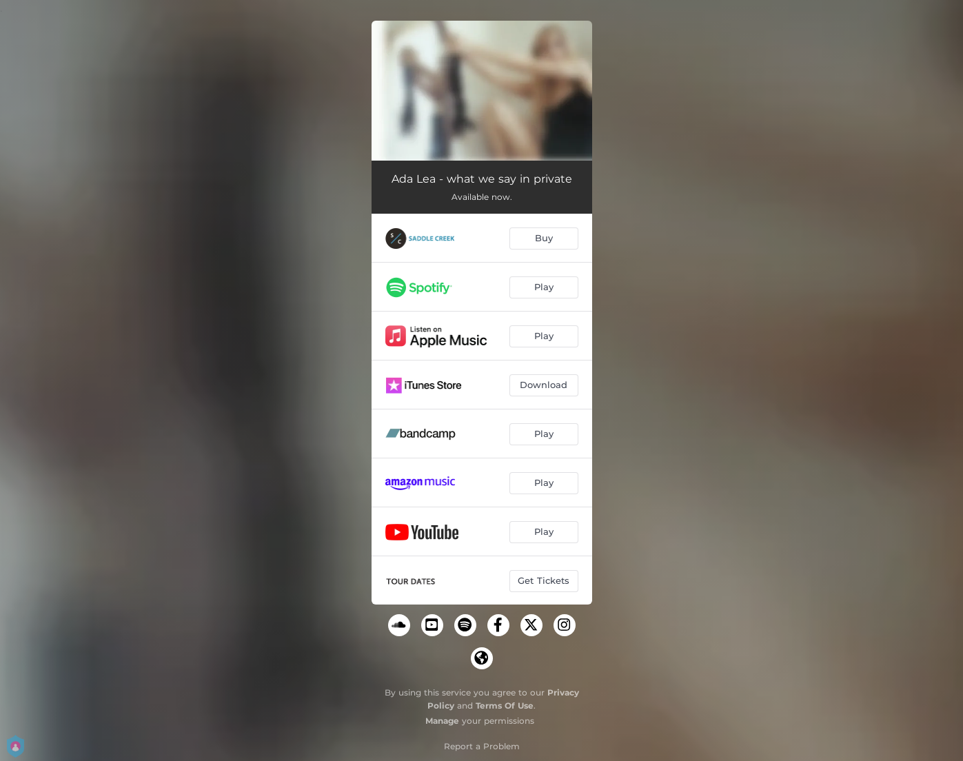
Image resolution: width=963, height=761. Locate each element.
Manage (442, 721)
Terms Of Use (505, 705)
